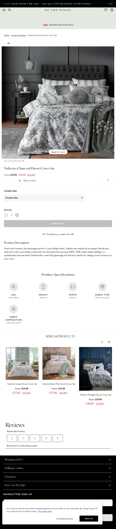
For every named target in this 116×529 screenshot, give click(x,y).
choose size (44, 198)
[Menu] (4, 10)
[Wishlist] (106, 10)
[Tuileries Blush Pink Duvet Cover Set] (58, 371)
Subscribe (58, 497)
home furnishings (18, 35)
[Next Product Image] (8, 43)
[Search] (9, 10)
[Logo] (58, 10)
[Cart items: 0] (112, 10)
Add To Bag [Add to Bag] (58, 223)
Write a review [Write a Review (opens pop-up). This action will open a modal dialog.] (29, 180)
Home (6, 35)
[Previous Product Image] (102, 342)
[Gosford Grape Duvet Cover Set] (22, 371)
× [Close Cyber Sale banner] (111, 3)
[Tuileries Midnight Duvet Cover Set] (95, 377)
